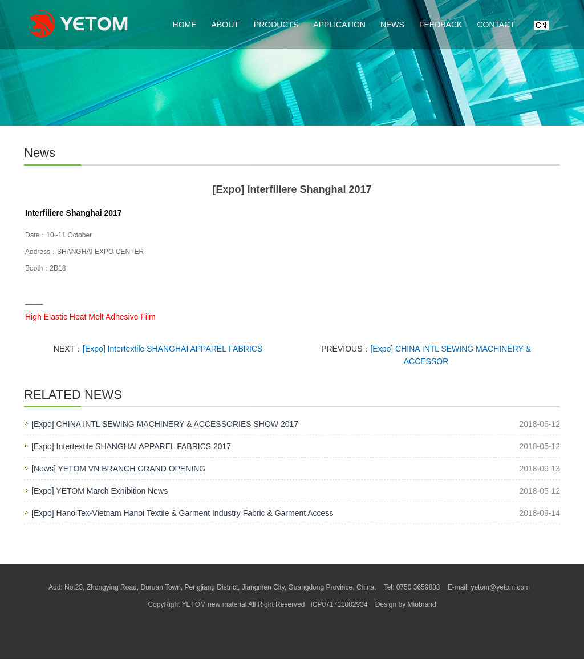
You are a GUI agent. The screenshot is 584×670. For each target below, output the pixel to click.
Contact (496, 24)
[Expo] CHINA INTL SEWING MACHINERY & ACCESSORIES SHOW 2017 (164, 424)
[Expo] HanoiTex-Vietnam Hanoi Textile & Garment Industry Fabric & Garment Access (182, 513)
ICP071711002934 (338, 604)
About (225, 24)
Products (276, 24)
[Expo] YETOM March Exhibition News (99, 490)
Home (185, 24)
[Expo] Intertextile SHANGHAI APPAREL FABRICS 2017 (131, 446)
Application (339, 24)
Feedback (440, 24)
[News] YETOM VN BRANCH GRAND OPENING (118, 468)
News (392, 24)
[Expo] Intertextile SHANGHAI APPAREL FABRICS (172, 348)
